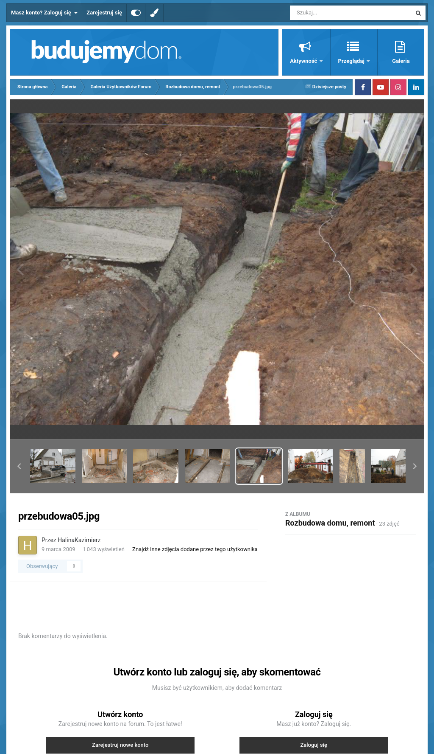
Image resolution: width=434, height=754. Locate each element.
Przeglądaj (352, 61)
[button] (19, 466)
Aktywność (304, 61)
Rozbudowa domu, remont (330, 522)
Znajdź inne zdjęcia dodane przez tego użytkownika (195, 549)
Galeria (400, 61)
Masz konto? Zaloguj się (44, 13)
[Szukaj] (331, 13)
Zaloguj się (313, 745)
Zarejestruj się (104, 12)
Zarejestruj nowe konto (120, 745)
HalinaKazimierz (79, 540)
